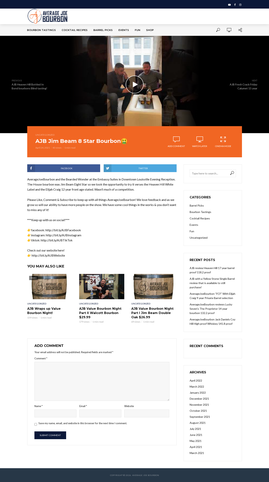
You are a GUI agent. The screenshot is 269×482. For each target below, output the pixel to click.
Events (123, 30)
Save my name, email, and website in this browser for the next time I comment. (83, 423)
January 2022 (198, 392)
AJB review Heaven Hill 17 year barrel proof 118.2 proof (212, 270)
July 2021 (195, 428)
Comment (40, 358)
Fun (137, 30)
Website (129, 406)
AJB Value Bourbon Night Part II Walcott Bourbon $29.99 (100, 313)
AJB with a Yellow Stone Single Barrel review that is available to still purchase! (212, 283)
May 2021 (196, 440)
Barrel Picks (103, 30)
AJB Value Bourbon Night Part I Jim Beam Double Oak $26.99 (152, 313)
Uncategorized (44, 134)
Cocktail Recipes (75, 30)
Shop (150, 30)
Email (83, 406)
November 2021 (199, 404)
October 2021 (198, 410)
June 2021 (196, 434)
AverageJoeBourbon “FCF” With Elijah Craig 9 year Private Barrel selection (212, 296)
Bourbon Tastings (41, 30)
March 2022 (197, 386)
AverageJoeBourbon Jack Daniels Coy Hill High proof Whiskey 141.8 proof (212, 321)
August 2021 (198, 422)
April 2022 (196, 380)
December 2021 (199, 398)
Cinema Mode (223, 142)
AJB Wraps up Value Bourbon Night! (44, 311)
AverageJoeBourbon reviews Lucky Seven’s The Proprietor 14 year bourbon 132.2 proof (211, 309)
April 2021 (196, 447)
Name (38, 406)
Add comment (176, 146)
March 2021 (197, 453)
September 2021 (200, 416)
